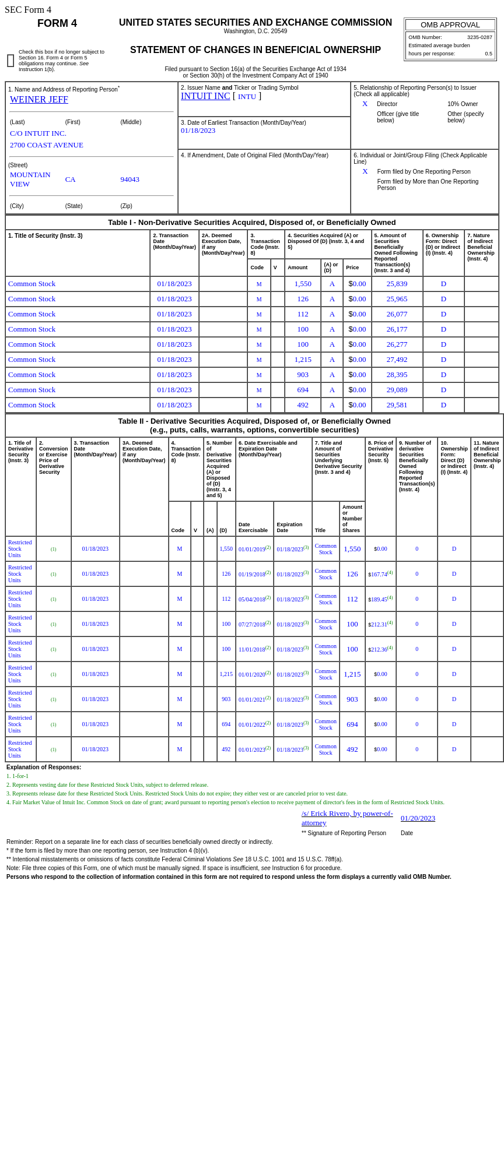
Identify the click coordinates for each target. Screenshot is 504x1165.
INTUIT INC (205, 96)
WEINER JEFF (39, 99)
